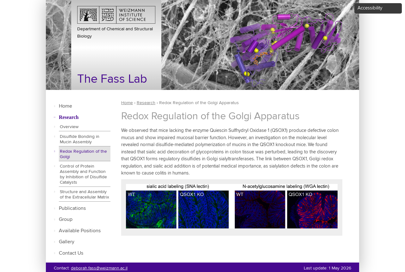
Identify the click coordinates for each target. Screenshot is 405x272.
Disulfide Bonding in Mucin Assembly (79, 139)
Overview (69, 127)
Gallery (66, 242)
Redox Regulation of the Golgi (83, 154)
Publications (72, 208)
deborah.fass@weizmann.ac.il (99, 268)
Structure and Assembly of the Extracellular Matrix (84, 194)
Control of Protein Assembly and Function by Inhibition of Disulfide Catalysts (83, 174)
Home (65, 106)
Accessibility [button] (370, 8)
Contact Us (71, 253)
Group (65, 219)
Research (69, 117)
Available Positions (80, 231)
